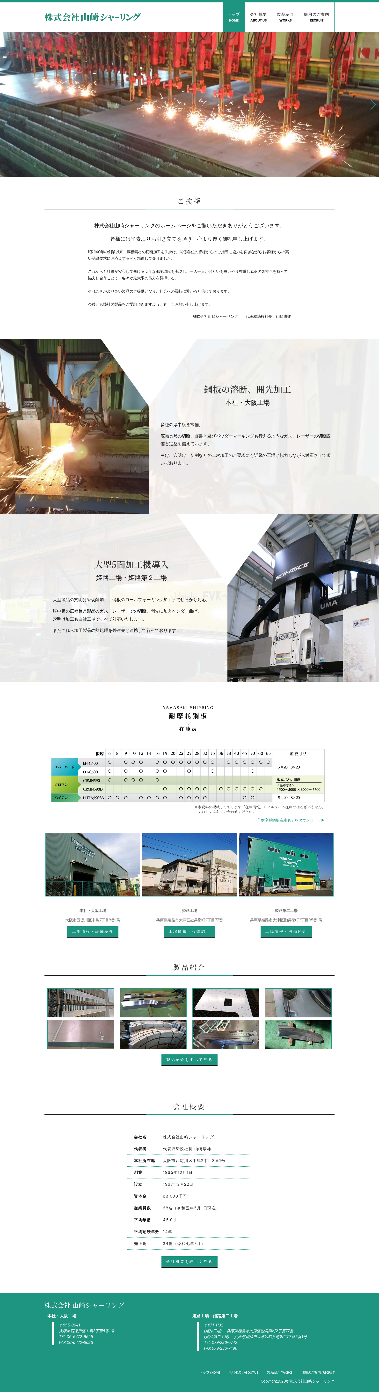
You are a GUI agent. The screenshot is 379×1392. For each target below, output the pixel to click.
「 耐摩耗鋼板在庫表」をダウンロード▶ (290, 820)
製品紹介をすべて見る (189, 1059)
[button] (5, 104)
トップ (233, 17)
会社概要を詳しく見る (189, 1261)
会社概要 (258, 17)
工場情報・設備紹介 (93, 931)
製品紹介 (285, 17)
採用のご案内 (316, 17)
